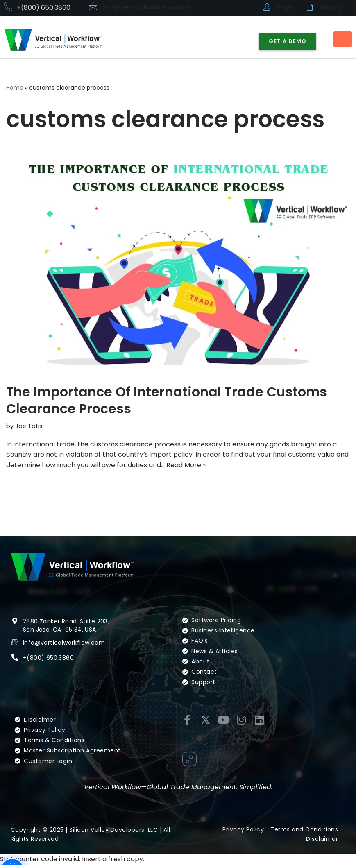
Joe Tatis (29, 426)
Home (14, 88)
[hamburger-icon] (342, 39)
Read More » (186, 465)
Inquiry (330, 7)
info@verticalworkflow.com (146, 7)
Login (285, 7)
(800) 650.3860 (50, 669)
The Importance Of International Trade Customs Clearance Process (166, 400)
